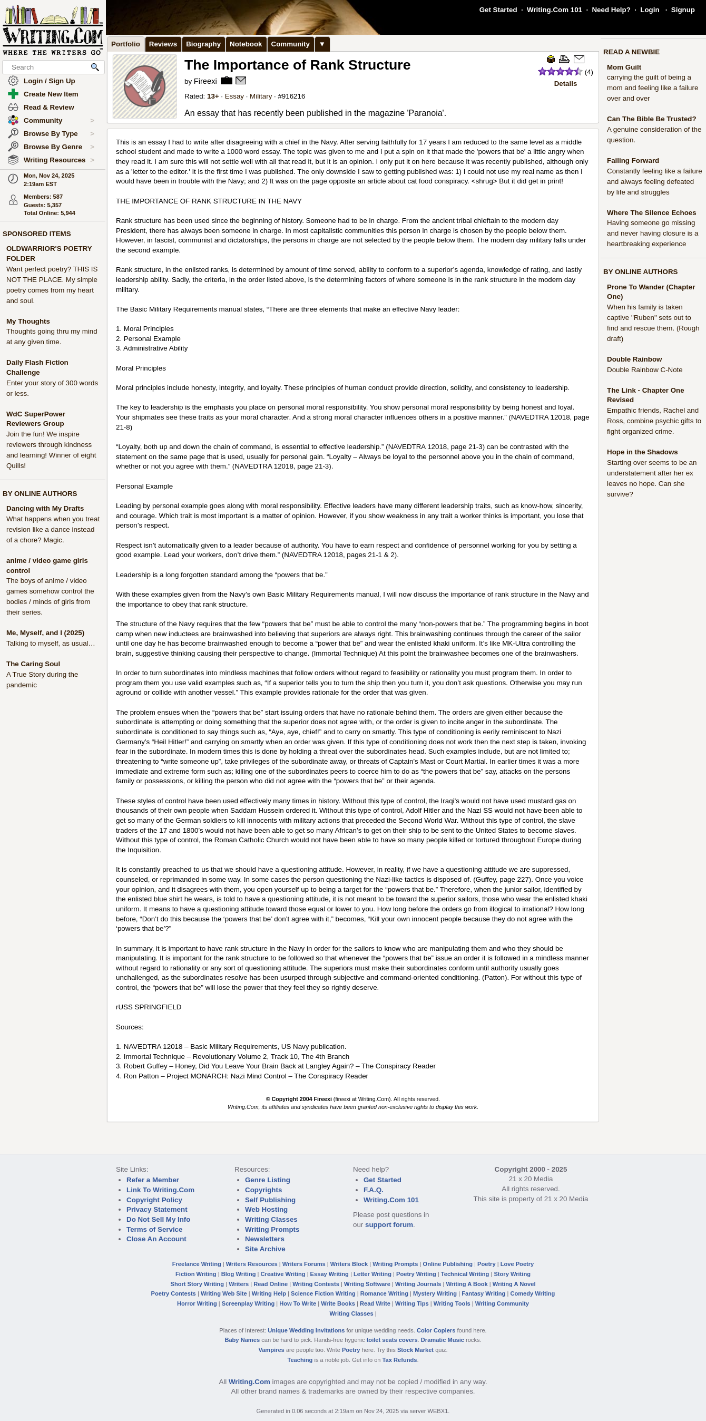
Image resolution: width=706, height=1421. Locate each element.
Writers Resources (252, 1264)
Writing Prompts (272, 1229)
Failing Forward (633, 160)
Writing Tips (412, 1303)
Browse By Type (59, 134)
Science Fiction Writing (323, 1293)
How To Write (297, 1303)
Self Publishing (270, 1200)
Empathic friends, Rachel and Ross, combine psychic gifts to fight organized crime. (654, 420)
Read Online (270, 1284)
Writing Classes (271, 1219)
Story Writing (512, 1274)
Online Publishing (448, 1264)
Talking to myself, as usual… (50, 643)
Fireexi (205, 81)
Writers (239, 1284)
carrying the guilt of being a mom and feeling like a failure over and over (652, 87)
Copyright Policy (154, 1200)
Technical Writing (465, 1274)
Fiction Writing (196, 1274)
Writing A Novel (514, 1284)
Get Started (498, 10)
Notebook (246, 44)
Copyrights (263, 1190)
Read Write (375, 1303)
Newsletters (265, 1239)
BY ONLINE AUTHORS (40, 494)
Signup (683, 10)
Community (59, 120)
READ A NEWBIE (631, 52)
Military (261, 96)
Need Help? (611, 10)
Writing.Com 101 (554, 10)
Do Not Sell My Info (158, 1219)
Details (565, 83)
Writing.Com (249, 1382)
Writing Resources (59, 160)
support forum (389, 1225)
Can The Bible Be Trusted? (652, 119)
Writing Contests (315, 1284)
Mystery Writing (435, 1293)
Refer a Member (152, 1180)
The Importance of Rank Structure (297, 65)
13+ (213, 96)
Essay (234, 96)
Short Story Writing (197, 1284)
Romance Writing (384, 1293)
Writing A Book (467, 1284)
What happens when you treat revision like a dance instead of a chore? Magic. (53, 529)
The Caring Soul (33, 664)
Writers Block (349, 1264)
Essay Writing (329, 1274)
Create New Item (51, 94)
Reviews (163, 44)
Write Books (338, 1303)
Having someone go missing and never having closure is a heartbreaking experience (652, 233)
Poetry (486, 1264)
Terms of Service (154, 1229)
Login (649, 10)
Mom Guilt (624, 67)
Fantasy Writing (483, 1293)
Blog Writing (238, 1274)
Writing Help (269, 1293)
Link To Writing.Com (160, 1190)
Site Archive (265, 1249)
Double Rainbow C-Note (645, 370)
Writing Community (502, 1303)
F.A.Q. (374, 1190)
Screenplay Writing (248, 1303)
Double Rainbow (634, 359)
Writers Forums (304, 1264)
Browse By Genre (59, 147)
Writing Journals (418, 1284)
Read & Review (49, 107)
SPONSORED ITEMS (37, 234)
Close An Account (156, 1239)
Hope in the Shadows (642, 452)
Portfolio (125, 44)
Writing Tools (452, 1303)
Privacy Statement (157, 1209)
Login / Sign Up (49, 81)
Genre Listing (267, 1180)
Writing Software (367, 1284)
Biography (203, 44)
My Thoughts (28, 321)
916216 (293, 96)
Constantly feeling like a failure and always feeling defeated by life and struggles (654, 181)
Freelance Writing (196, 1264)
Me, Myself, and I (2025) (45, 633)
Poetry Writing (416, 1274)
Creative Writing (283, 1274)
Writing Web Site (224, 1293)
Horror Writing (197, 1303)
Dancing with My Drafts (45, 508)
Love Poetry (517, 1264)
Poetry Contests (173, 1293)
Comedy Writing (532, 1293)
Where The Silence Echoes (652, 213)
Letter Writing (372, 1274)
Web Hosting (266, 1209)
